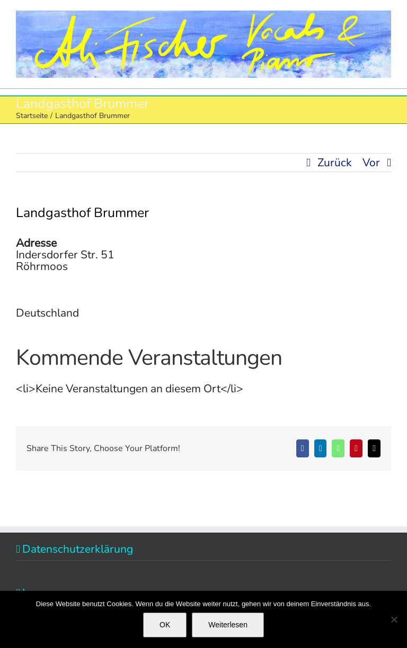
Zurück (334, 162)
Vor (371, 162)
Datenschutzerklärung (77, 549)
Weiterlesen (227, 624)
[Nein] (393, 619)
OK (165, 624)
